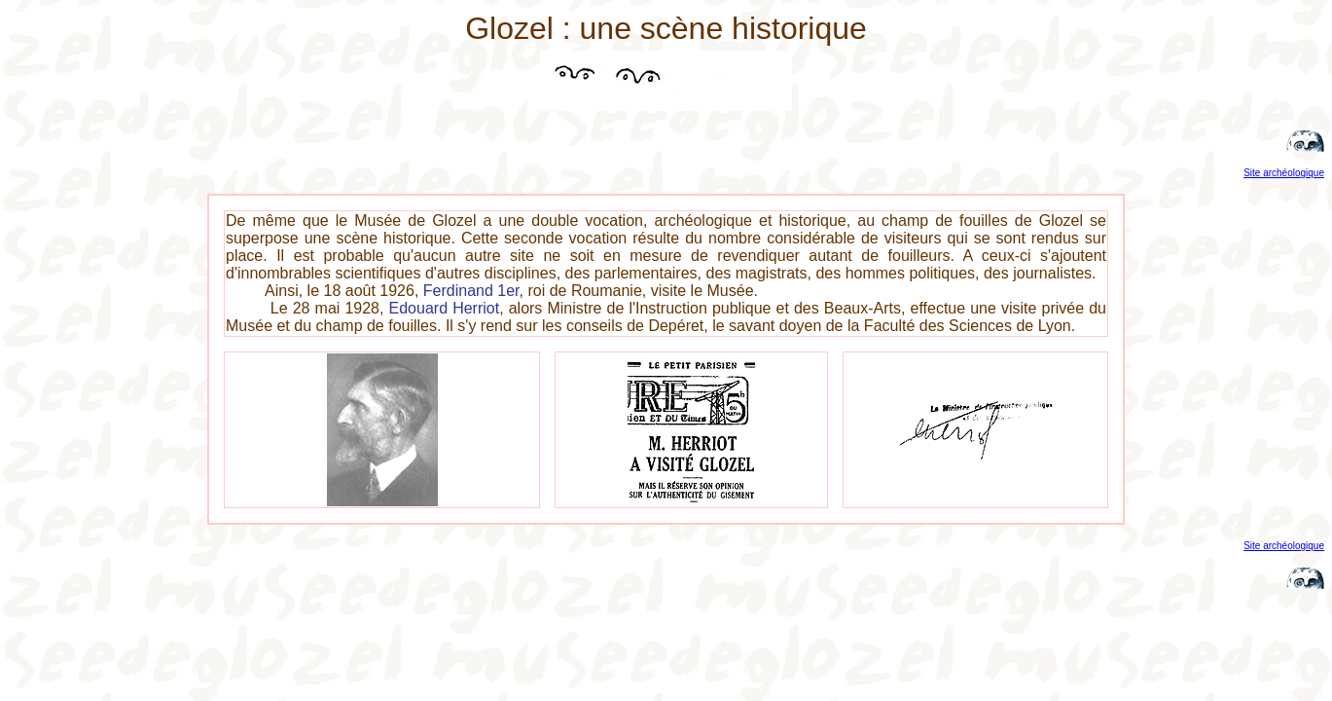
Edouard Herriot (444, 308)
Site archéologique (1283, 172)
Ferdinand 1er (471, 290)
